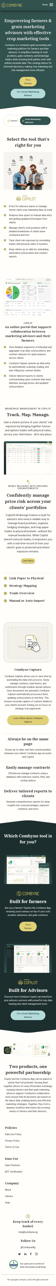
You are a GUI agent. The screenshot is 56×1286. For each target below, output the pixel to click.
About (8, 1190)
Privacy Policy (12, 1141)
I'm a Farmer (28, 81)
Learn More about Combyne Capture (28, 720)
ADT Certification (13, 1172)
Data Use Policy (13, 1134)
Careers (9, 1196)
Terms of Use (12, 1147)
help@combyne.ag (28, 1232)
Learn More (28, 560)
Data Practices (12, 1165)
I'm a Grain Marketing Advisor (28, 93)
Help (7, 1203)
